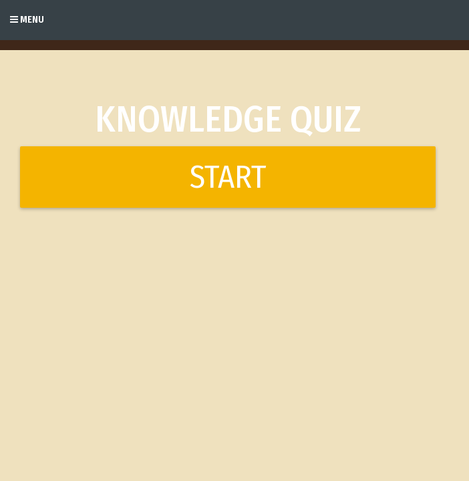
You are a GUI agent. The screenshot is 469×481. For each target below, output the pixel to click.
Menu (27, 19)
